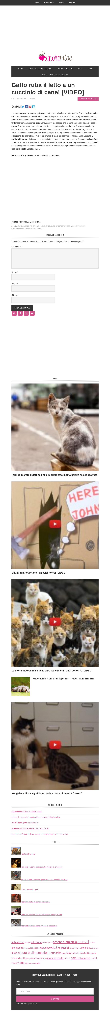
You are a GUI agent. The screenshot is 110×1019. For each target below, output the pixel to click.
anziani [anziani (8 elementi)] (92, 942)
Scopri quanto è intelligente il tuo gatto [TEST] (30, 828)
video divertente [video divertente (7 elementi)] (31, 963)
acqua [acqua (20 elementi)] (27, 942)
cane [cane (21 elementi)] (32, 948)
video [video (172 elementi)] (21, 962)
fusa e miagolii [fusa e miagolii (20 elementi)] (18, 958)
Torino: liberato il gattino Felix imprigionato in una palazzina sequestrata (54, 475)
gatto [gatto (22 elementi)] (35, 958)
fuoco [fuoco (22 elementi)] (93, 953)
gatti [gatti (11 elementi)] (27, 958)
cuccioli (40, 228)
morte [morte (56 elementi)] (60, 958)
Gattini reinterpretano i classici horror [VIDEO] (38, 572)
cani (34, 226)
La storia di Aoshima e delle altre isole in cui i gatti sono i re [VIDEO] (51, 670)
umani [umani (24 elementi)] (94, 958)
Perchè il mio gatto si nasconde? (24, 823)
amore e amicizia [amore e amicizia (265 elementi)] (65, 942)
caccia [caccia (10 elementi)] (27, 948)
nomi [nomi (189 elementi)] (74, 958)
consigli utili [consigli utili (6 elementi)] (94, 948)
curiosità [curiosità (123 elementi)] (56, 952)
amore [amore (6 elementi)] (50, 942)
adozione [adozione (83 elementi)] (36, 942)
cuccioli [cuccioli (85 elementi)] (15, 952)
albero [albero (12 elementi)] (44, 942)
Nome (14, 272)
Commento (17, 247)
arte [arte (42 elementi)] (13, 947)
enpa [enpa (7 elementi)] (63, 953)
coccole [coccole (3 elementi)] (71, 948)
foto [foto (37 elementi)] (82, 953)
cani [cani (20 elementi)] (37, 948)
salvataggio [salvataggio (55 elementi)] (84, 958)
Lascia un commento (88, 99)
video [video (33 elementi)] (14, 963)
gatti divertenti (58, 226)
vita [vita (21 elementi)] (38, 963)
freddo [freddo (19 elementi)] (87, 953)
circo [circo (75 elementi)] (48, 947)
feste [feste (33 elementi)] (76, 953)
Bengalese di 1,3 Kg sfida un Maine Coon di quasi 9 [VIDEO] (46, 793)
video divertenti (78, 226)
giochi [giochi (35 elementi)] (41, 958)
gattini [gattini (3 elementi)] (30, 958)
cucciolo (41, 226)
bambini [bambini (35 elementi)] (20, 947)
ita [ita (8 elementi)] (46, 958)
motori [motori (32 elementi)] (67, 958)
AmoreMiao (55, 56)
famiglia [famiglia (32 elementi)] (70, 953)
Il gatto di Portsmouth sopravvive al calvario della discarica (35, 817)
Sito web (15, 295)
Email (14, 284)
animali (33, 228)
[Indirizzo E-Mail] (55, 991)
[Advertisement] (55, 32)
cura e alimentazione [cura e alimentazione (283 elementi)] (35, 952)
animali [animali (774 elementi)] (83, 942)
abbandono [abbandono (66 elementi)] (17, 942)
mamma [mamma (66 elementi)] (51, 958)
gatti (48, 226)
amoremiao (27, 226)
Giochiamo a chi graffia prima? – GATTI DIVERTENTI (64, 678)
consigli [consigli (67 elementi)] (85, 947)
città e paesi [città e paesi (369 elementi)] (60, 947)
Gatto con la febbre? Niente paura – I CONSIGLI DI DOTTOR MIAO (39, 834)
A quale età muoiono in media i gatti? (26, 811)
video (67, 226)
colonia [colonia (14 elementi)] (78, 948)
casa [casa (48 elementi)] (42, 947)
